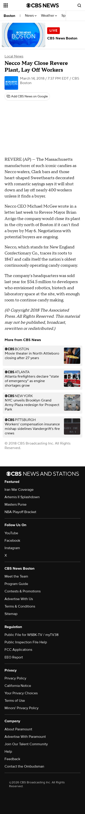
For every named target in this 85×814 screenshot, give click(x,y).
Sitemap (11, 614)
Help (8, 751)
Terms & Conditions (20, 606)
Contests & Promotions (23, 591)
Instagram (12, 548)
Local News (14, 56)
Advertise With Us (19, 599)
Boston (9, 16)
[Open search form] (79, 5)
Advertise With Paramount (25, 736)
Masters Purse (16, 504)
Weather (49, 16)
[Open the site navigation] (15, 5)
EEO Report (14, 657)
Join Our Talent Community (26, 744)
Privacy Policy (15, 678)
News (30, 16)
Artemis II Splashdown (22, 497)
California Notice (18, 686)
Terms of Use (15, 700)
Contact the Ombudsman (24, 766)
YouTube (11, 533)
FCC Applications (18, 649)
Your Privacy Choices (21, 693)
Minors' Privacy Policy (22, 708)
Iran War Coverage (19, 489)
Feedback (12, 759)
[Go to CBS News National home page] (42, 5)
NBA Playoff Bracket (20, 512)
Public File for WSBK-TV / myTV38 (31, 635)
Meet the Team (16, 576)
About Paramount (18, 729)
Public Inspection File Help (26, 642)
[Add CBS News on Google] (27, 96)
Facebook (12, 540)
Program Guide (16, 584)
